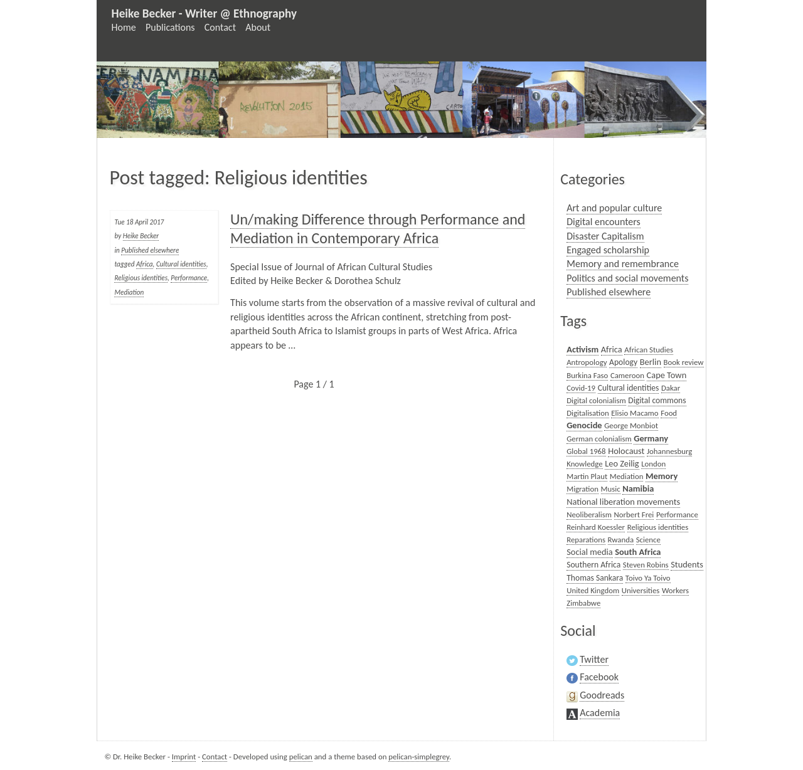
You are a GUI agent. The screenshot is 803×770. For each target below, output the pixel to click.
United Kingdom (592, 590)
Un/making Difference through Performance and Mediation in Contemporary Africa (377, 228)
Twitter (594, 659)
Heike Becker (141, 235)
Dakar (670, 388)
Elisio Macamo (634, 413)
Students (687, 564)
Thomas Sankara (594, 577)
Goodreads (602, 695)
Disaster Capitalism (605, 236)
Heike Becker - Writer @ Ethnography (204, 13)
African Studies (648, 349)
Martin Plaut (586, 476)
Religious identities (141, 277)
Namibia (638, 488)
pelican (300, 756)
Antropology (586, 362)
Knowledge (584, 463)
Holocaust (626, 450)
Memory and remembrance (622, 264)
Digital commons (657, 400)
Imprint (184, 756)
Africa (144, 264)
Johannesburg (669, 451)
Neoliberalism (589, 514)
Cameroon (627, 375)
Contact (220, 27)
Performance (189, 277)
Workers (675, 590)
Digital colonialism (596, 400)
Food (669, 413)
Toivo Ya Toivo (648, 578)
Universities (641, 590)
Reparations (585, 539)
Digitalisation (587, 413)
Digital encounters (603, 222)
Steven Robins (646, 564)
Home (124, 27)
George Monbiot (631, 425)
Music (610, 488)
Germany (651, 438)
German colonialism (599, 438)
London (653, 463)
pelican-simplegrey (418, 756)
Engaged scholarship (607, 250)
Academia (600, 713)
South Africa (638, 551)
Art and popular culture (614, 208)
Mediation (129, 292)
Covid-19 (580, 388)
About (257, 27)
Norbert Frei (634, 514)
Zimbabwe (583, 603)
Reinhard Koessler (595, 527)
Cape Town (667, 375)
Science (648, 539)
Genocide (584, 425)
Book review (684, 362)
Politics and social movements (627, 278)
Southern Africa (593, 564)
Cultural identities (181, 264)
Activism (582, 349)
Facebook (599, 677)
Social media (589, 551)
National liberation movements (623, 501)
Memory (662, 476)
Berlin (650, 361)
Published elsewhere (150, 250)
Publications (170, 27)
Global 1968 (585, 451)
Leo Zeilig (622, 463)
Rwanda (621, 539)
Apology (623, 362)
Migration (582, 488)
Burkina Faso (587, 375)
